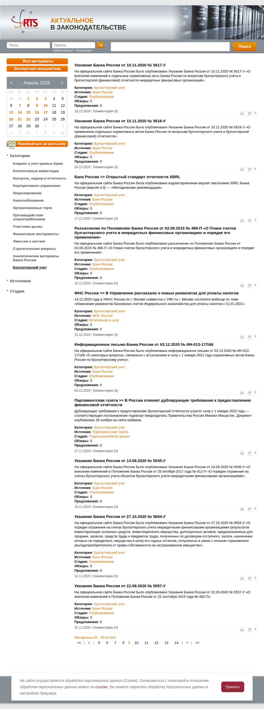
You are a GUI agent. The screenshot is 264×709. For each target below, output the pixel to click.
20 (11, 119)
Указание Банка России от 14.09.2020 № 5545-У (120, 460)
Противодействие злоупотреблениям (29, 217)
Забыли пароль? (63, 50)
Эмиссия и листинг (29, 241)
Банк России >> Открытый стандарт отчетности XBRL (127, 176)
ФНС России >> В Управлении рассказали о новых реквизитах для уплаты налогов (156, 293)
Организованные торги (32, 208)
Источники (20, 281)
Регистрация (83, 50)
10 (46, 105)
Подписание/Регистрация (109, 436)
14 (20, 112)
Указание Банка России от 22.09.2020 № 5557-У (120, 586)
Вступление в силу (104, 320)
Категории (20, 155)
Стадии (17, 291)
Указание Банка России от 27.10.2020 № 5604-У (120, 516)
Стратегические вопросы (34, 249)
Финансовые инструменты (36, 234)
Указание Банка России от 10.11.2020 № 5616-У (120, 121)
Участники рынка (27, 227)
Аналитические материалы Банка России (36, 258)
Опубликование (101, 97)
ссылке (102, 687)
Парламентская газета (110, 432)
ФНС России (102, 316)
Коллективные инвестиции (36, 171)
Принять (232, 687)
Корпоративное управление (36, 186)
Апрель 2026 (36, 82)
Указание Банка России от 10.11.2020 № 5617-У (120, 65)
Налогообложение (28, 200)
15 (28, 112)
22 (28, 119)
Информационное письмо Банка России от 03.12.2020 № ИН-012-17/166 (144, 344)
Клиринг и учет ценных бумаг (38, 164)
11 (146, 643)
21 (20, 119)
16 (37, 112)
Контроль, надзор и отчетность (39, 178)
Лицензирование (27, 193)
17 (46, 112)
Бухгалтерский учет (30, 267)
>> (197, 643)
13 (11, 112)
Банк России (102, 92)
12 (156, 643)
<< (79, 643)
